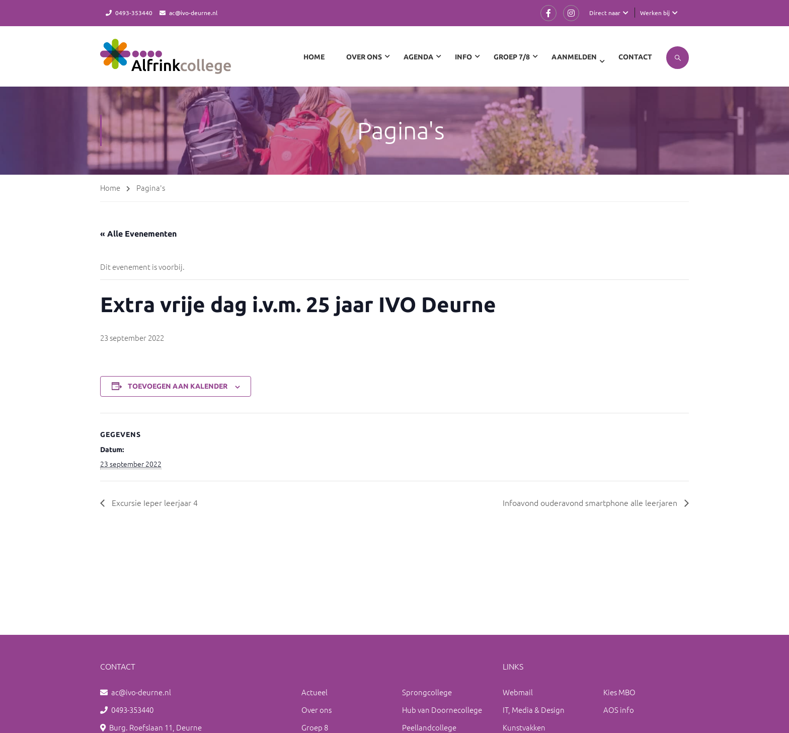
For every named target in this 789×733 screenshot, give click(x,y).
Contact (635, 57)
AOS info (618, 709)
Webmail (518, 692)
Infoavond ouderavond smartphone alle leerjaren (591, 502)
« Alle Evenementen (138, 233)
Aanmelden (574, 57)
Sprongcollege (427, 692)
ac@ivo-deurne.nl (193, 13)
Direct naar (604, 13)
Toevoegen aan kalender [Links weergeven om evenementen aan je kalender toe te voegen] (177, 386)
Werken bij (655, 13)
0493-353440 (133, 13)
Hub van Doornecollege (442, 709)
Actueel (314, 692)
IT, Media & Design (534, 709)
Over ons (316, 709)
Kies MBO (619, 692)
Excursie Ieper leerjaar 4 (154, 502)
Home (314, 57)
